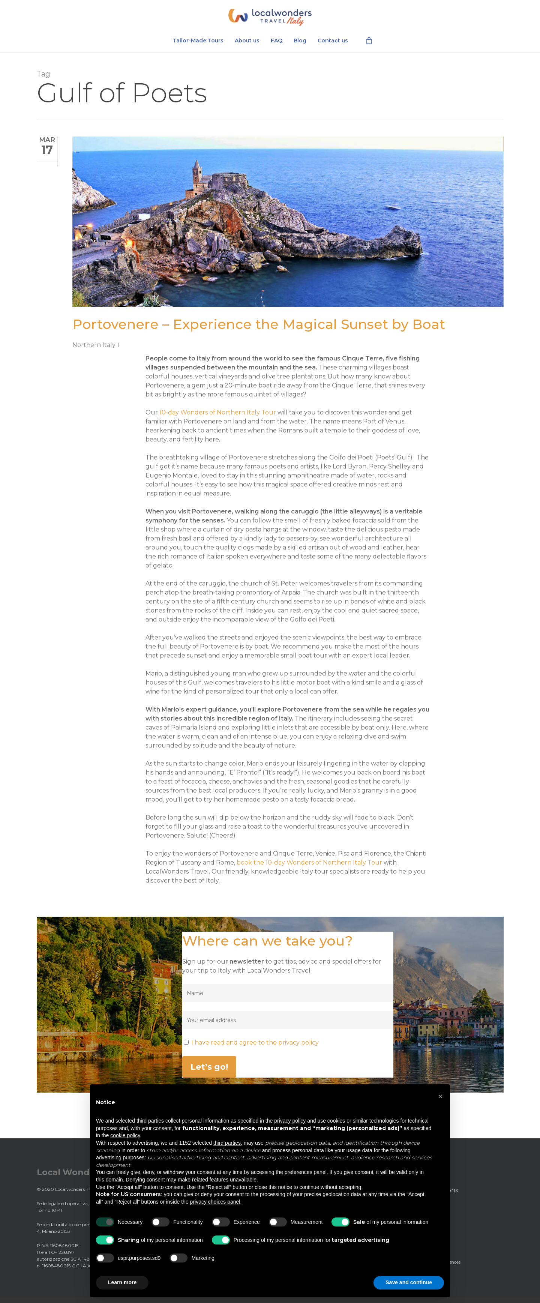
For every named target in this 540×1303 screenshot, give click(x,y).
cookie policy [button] (125, 1135)
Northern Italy (94, 344)
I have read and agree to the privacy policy (255, 1042)
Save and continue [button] (409, 1282)
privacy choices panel (215, 1202)
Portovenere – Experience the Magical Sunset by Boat (258, 324)
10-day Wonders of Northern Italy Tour (217, 412)
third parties (227, 1143)
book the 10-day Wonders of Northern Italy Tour (309, 862)
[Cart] (369, 45)
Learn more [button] (122, 1282)
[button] (440, 1096)
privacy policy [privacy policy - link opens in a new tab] (290, 1121)
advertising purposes (120, 1157)
